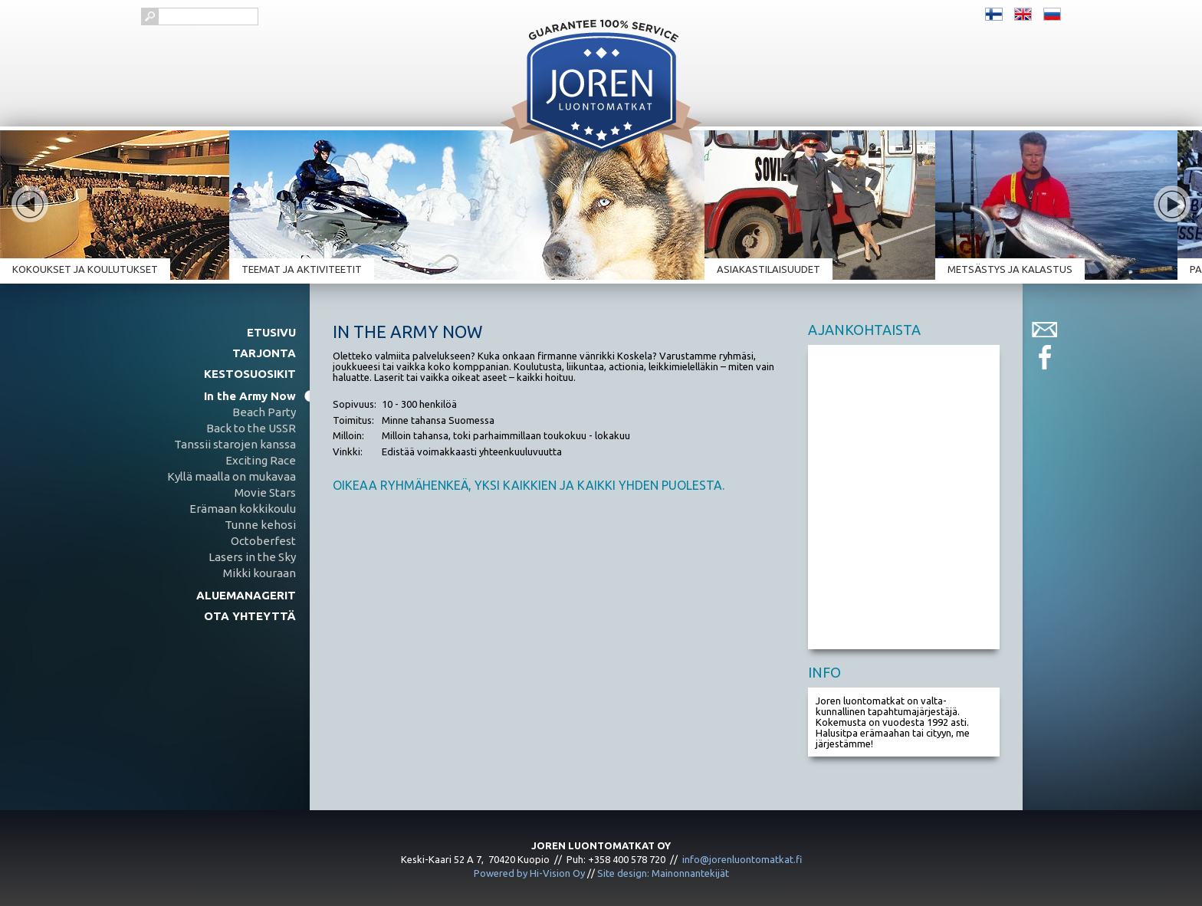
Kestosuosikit (250, 373)
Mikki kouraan (259, 572)
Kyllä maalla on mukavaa (231, 476)
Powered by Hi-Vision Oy (529, 873)
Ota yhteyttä (250, 615)
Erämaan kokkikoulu (242, 508)
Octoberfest (263, 540)
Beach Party (264, 412)
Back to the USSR (251, 428)
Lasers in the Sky (252, 556)
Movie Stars (265, 492)
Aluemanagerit (246, 595)
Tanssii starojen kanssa (235, 444)
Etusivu (271, 332)
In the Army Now (250, 395)
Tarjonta (264, 352)
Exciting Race (260, 460)
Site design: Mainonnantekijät (663, 873)
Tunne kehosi (260, 524)
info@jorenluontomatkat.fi (742, 859)
